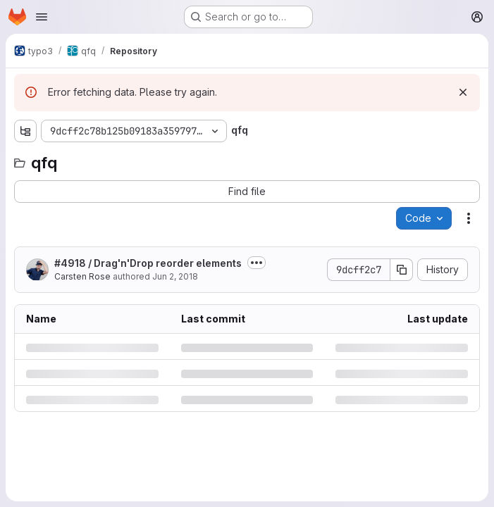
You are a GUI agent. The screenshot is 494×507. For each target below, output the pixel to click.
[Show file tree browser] (25, 131)
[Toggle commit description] (256, 262)
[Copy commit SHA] (401, 269)
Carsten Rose (82, 276)
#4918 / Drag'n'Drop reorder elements (148, 263)
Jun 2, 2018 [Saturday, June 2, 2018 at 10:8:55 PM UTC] (175, 276)
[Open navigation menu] (41, 17)
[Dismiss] (463, 92)
